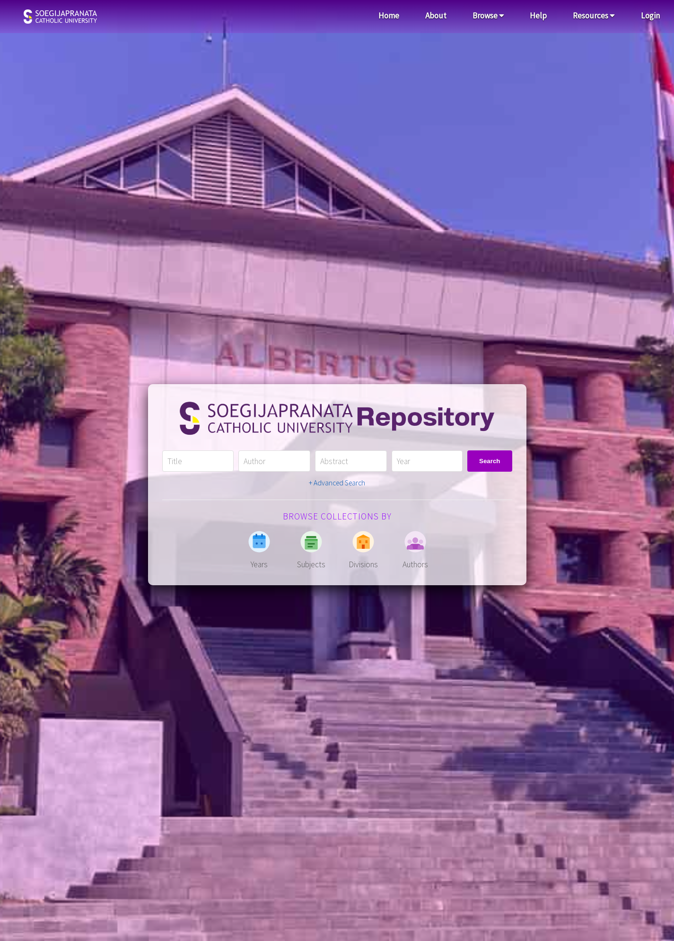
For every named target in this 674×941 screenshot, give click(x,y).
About (435, 15)
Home (388, 15)
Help (538, 15)
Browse (488, 15)
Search (489, 461)
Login (650, 15)
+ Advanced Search (337, 482)
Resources (594, 15)
